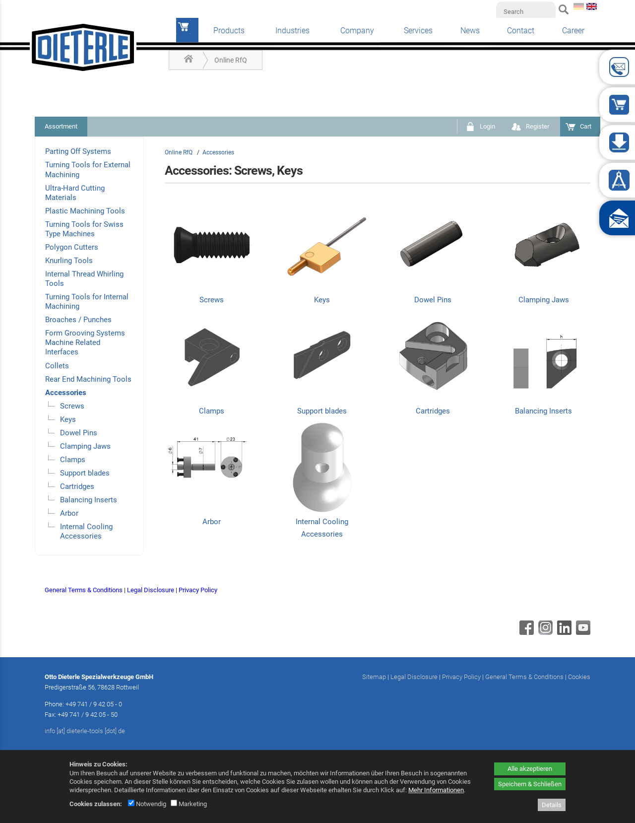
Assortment (61, 126)
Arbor (69, 513)
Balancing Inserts (88, 499)
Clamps (72, 459)
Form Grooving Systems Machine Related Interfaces (85, 342)
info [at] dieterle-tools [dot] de (85, 731)
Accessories (65, 392)
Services (418, 30)
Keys (68, 419)
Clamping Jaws (85, 446)
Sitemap (374, 677)
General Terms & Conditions (84, 590)
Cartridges (77, 486)
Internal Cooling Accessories (86, 531)
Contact (520, 30)
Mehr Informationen (436, 790)
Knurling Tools (69, 260)
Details (552, 805)
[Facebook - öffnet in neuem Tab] (525, 632)
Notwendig (147, 804)
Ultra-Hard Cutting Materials (75, 193)
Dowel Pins (78, 432)
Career (573, 30)
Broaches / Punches (78, 319)
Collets (57, 365)
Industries (292, 30)
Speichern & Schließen (530, 784)
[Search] (526, 11)
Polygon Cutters (71, 247)
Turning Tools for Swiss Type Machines (84, 229)
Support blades (85, 473)
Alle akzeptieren (530, 768)
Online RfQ (230, 60)
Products (229, 30)
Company (357, 30)
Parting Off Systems (78, 151)
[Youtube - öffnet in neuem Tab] (581, 632)
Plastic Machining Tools (85, 210)
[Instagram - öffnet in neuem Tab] (544, 632)
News (470, 30)
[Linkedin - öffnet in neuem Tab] (563, 632)
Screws (72, 406)
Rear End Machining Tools (88, 379)
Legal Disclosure (150, 590)
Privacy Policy (198, 590)
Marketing (189, 804)
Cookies (579, 677)
